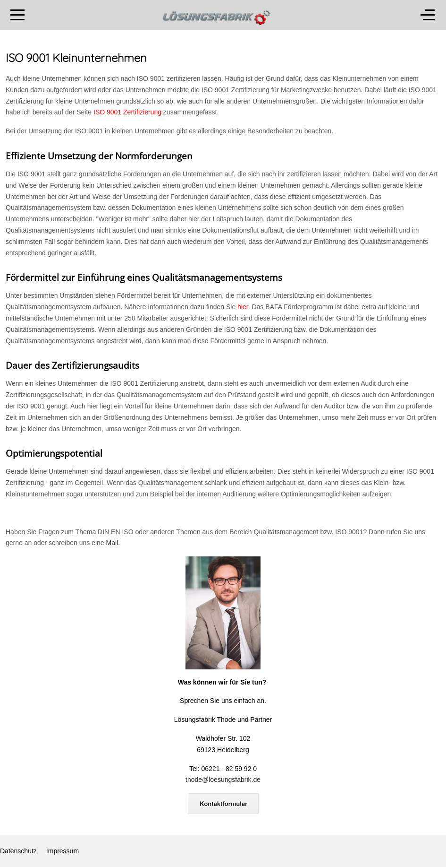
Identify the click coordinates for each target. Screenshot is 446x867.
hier (242, 307)
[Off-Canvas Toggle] (428, 15)
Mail (112, 542)
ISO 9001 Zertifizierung (127, 112)
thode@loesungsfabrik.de (223, 779)
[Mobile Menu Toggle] (17, 15)
